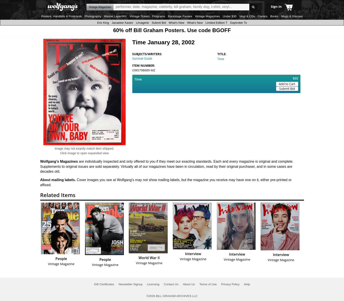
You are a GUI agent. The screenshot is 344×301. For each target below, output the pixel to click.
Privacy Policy (230, 284)
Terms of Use (208, 284)
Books (274, 16)
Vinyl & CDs (247, 16)
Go (253, 7)
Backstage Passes (180, 16)
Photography (93, 16)
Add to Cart (287, 84)
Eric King (103, 22)
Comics (262, 16)
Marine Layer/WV (115, 16)
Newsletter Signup (130, 284)
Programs (158, 16)
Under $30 (229, 16)
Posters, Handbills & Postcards (61, 16)
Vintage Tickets (140, 16)
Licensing (153, 284)
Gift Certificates (104, 284)
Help (247, 284)
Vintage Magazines (207, 16)
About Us (189, 284)
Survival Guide (142, 58)
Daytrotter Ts (238, 22)
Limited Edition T (216, 22)
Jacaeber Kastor (122, 22)
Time (220, 59)
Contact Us (171, 284)
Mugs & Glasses (292, 16)
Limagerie (142, 22)
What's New (176, 22)
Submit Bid (159, 22)
